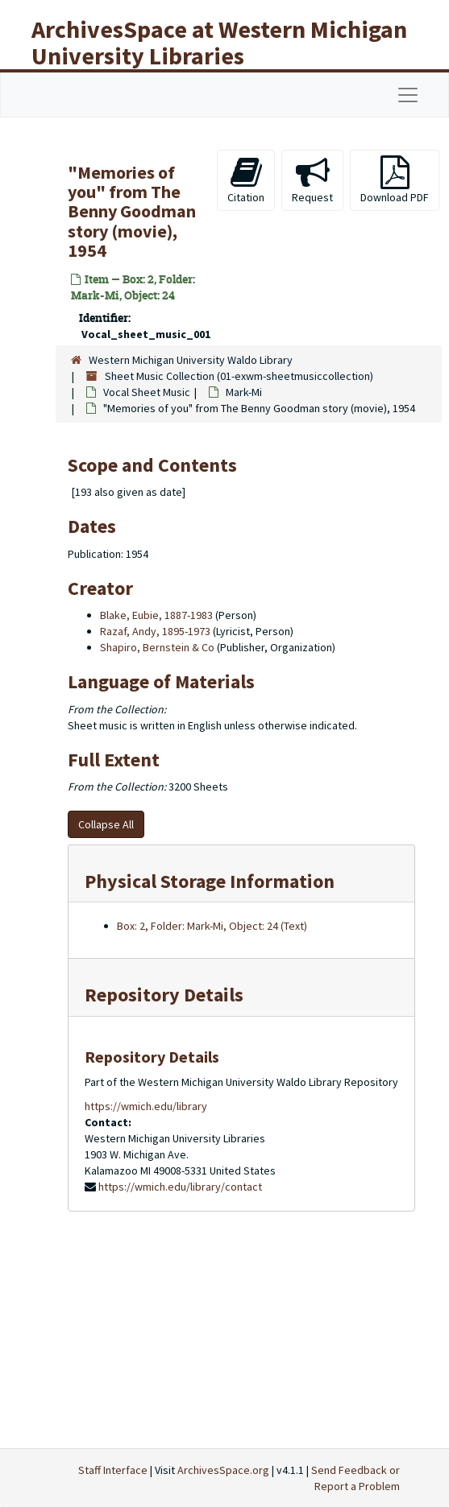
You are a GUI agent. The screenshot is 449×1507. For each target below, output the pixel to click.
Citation (245, 179)
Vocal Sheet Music (146, 392)
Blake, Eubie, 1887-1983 (156, 615)
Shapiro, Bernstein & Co (157, 647)
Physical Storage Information (210, 881)
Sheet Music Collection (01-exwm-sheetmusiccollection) (239, 376)
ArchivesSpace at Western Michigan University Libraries (219, 42)
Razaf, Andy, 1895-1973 (155, 631)
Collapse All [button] (106, 824)
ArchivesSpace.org (223, 1470)
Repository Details (164, 994)
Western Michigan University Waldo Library (191, 360)
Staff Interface (113, 1470)
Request (312, 179)
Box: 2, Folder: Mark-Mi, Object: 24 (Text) (212, 926)
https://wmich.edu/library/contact (180, 1186)
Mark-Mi (244, 392)
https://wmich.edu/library (146, 1106)
